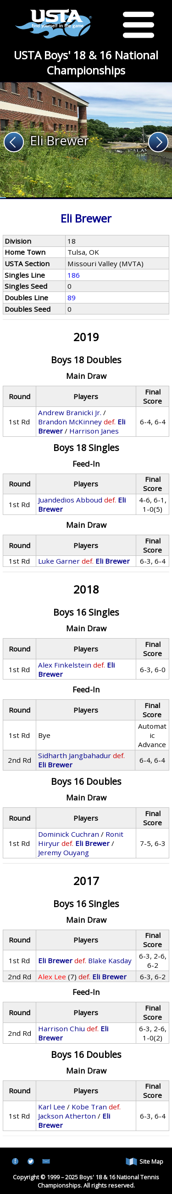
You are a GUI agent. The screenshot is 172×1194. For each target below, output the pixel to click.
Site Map (144, 1161)
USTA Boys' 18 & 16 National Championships (86, 62)
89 (71, 297)
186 (73, 275)
